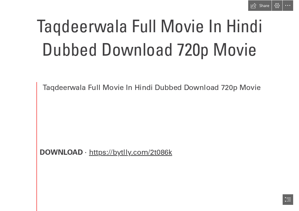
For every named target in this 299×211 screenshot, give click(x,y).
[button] (260, 5)
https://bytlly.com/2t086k (130, 151)
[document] (149, 105)
